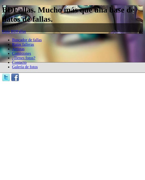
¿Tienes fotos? (23, 58)
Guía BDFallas (14, 31)
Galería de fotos (25, 67)
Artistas (18, 49)
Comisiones (21, 53)
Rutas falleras (23, 44)
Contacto (19, 62)
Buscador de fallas (27, 40)
